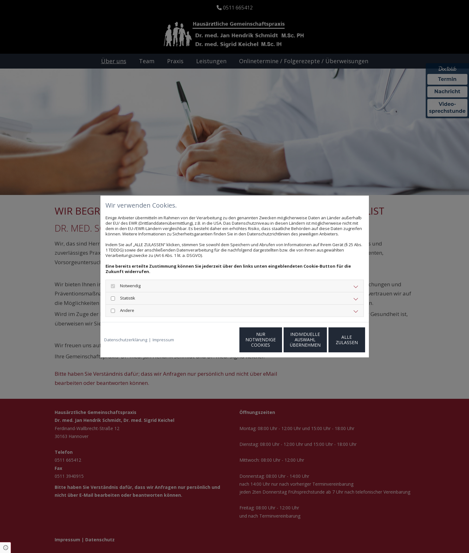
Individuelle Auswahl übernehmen (275, 339)
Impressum (163, 340)
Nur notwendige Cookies (215, 339)
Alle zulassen (336, 340)
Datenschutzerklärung (125, 340)
